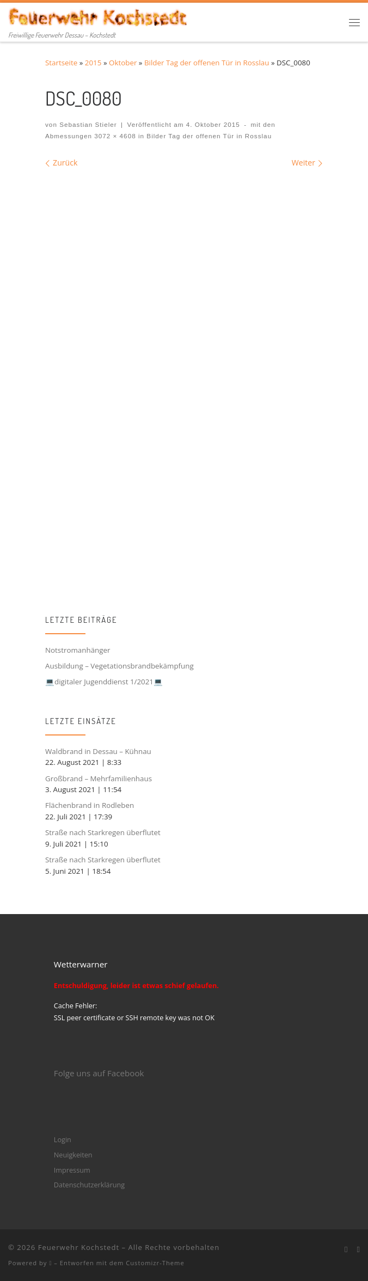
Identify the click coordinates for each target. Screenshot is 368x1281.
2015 (93, 63)
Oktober (123, 63)
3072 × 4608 (114, 135)
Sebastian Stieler (88, 124)
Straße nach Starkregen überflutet (103, 832)
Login (62, 1139)
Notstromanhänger (78, 650)
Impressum (72, 1170)
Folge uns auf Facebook (99, 1073)
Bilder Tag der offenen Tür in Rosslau (206, 63)
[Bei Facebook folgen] (346, 1249)
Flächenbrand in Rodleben (89, 805)
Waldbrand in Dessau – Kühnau (98, 751)
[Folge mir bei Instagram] (358, 1249)
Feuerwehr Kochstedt (78, 1247)
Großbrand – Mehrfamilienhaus (98, 778)
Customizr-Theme (155, 1263)
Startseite (61, 63)
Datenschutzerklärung (89, 1185)
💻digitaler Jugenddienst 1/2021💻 (104, 682)
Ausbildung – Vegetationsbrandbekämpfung (119, 666)
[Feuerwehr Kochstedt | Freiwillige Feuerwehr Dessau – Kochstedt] (98, 15)
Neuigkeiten (73, 1155)
